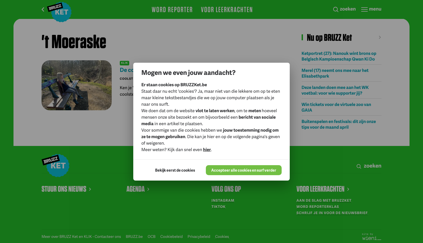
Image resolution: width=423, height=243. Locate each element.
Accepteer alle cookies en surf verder (243, 170)
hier (207, 149)
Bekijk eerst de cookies (175, 170)
